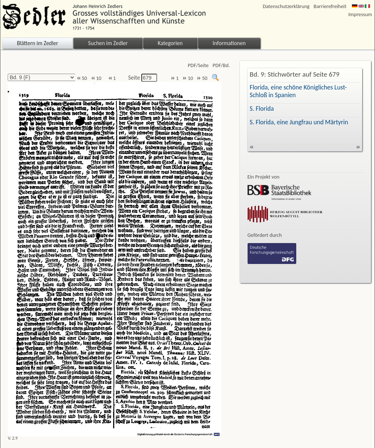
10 (96, 78)
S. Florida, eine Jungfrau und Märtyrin (299, 122)
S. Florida (262, 108)
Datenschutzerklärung (286, 6)
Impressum (360, 14)
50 (82, 78)
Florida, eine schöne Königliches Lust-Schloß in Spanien (298, 91)
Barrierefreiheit (329, 6)
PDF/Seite (198, 65)
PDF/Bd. (221, 65)
